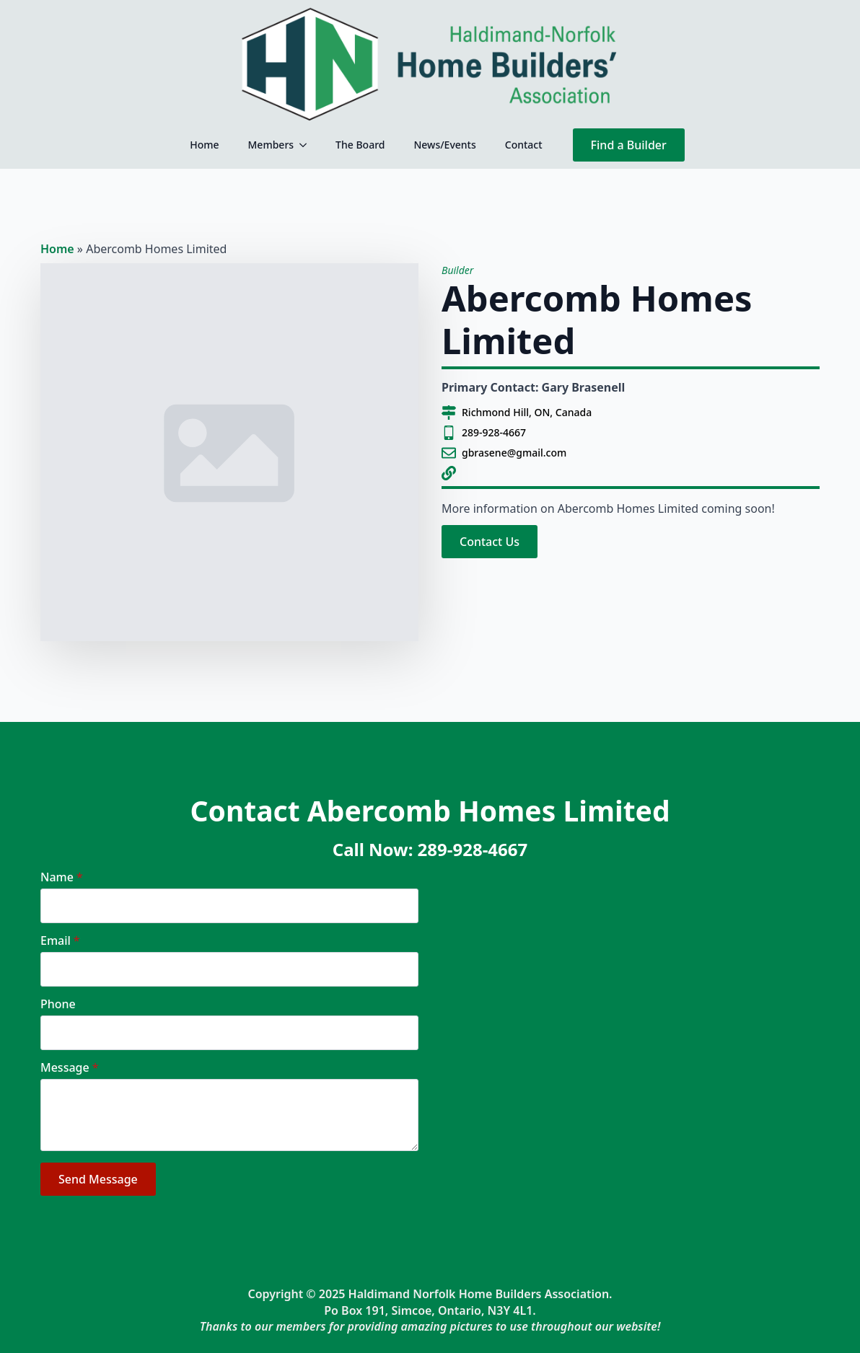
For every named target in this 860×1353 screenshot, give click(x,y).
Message (69, 1067)
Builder (457, 270)
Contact (524, 144)
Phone (58, 1004)
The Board (360, 144)
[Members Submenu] (307, 144)
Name (61, 877)
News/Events (444, 144)
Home (204, 144)
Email (60, 940)
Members (271, 144)
